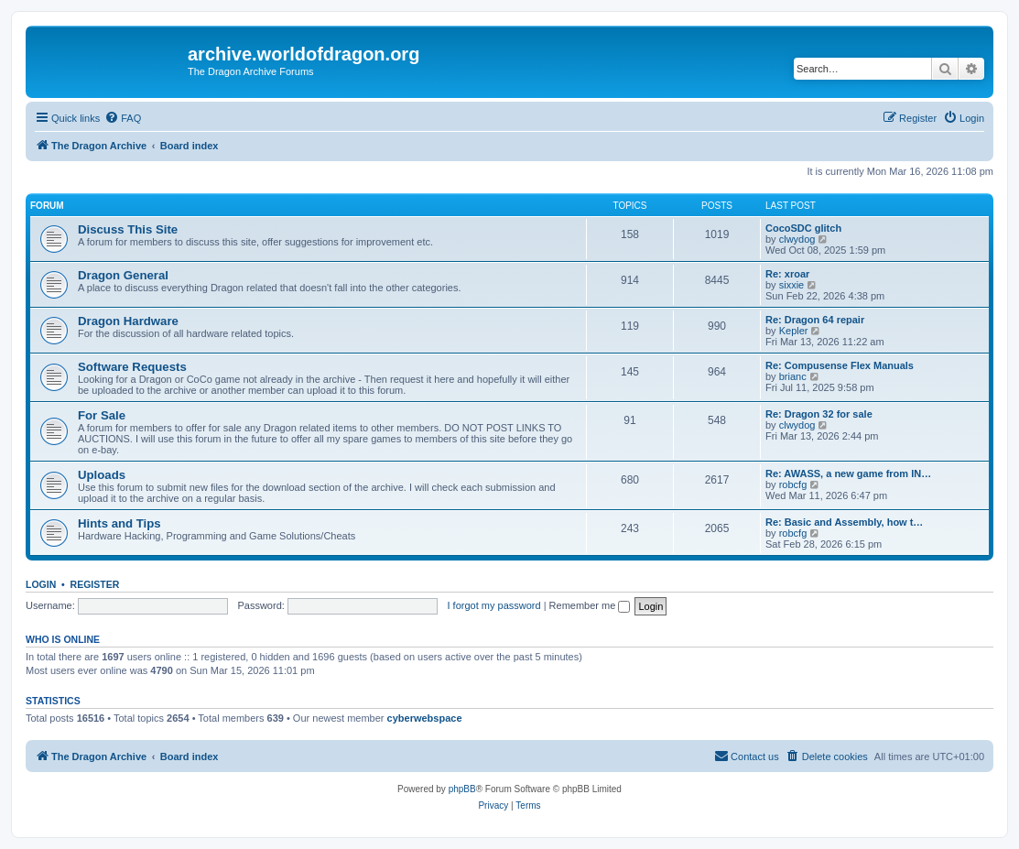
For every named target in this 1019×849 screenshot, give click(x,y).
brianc (793, 376)
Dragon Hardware (128, 321)
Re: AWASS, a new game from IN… (848, 473)
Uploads (101, 475)
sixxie (792, 284)
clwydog (797, 239)
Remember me (590, 605)
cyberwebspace (424, 718)
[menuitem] (122, 118)
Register (95, 584)
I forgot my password (494, 605)
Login (41, 584)
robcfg (793, 484)
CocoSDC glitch (803, 228)
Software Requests (132, 367)
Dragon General (123, 275)
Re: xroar (787, 273)
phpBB (462, 789)
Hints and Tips (119, 523)
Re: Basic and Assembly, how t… (844, 522)
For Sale (101, 415)
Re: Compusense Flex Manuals (839, 365)
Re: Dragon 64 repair (814, 319)
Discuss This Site (128, 229)
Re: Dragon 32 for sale (819, 413)
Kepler (793, 330)
